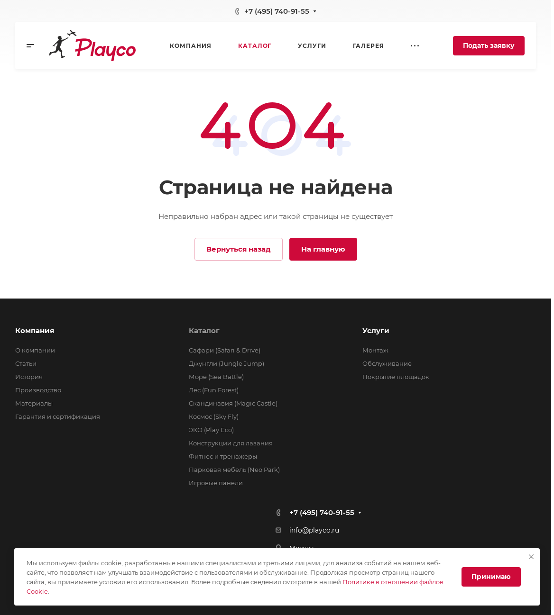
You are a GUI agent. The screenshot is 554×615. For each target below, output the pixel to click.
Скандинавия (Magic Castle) (233, 403)
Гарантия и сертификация (57, 416)
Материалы (34, 403)
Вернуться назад (238, 248)
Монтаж (375, 350)
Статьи (26, 363)
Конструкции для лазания (231, 443)
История (29, 376)
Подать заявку (489, 45)
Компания (34, 330)
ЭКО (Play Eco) (211, 430)
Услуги (375, 330)
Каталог (204, 330)
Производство (38, 390)
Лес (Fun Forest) (214, 390)
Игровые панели (216, 483)
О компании (35, 350)
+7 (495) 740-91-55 (276, 11)
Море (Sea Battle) (216, 376)
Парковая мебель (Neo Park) (234, 469)
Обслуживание (387, 363)
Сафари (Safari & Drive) (224, 350)
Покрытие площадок (395, 376)
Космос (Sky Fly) (214, 416)
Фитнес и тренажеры (223, 456)
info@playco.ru (314, 530)
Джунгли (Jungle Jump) (226, 363)
